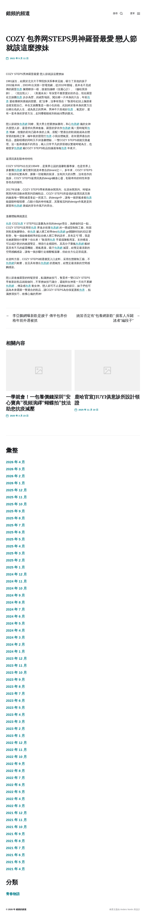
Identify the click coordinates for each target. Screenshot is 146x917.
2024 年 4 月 (15, 630)
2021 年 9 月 (15, 834)
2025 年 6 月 (15, 532)
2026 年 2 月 (15, 476)
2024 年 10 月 (16, 588)
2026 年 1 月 (15, 483)
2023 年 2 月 (15, 729)
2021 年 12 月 (16, 813)
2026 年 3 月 (15, 469)
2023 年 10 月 (16, 672)
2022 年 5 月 (15, 792)
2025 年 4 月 (15, 546)
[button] (117, 13)
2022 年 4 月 (15, 799)
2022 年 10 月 (16, 757)
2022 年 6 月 (15, 785)
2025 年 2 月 (15, 560)
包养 (19, 89)
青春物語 (13, 894)
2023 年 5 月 (15, 708)
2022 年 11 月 (16, 750)
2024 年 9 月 (15, 595)
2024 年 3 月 (15, 637)
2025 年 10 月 (16, 504)
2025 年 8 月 (15, 518)
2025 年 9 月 (15, 511)
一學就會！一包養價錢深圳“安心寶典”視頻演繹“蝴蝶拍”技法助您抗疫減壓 (38, 403)
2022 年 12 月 (16, 743)
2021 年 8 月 (15, 841)
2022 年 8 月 (15, 771)
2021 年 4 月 (15, 869)
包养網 (23, 124)
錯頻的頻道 (18, 13)
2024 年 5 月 (15, 623)
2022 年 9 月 (15, 764)
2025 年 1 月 (15, 567)
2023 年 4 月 (15, 715)
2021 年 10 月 (16, 827)
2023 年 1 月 (15, 736)
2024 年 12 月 (16, 574)
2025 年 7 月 (15, 525)
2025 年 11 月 (16, 497)
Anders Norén (126, 909)
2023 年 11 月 (16, 665)
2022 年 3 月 (15, 806)
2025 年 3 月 (15, 553)
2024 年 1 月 (15, 651)
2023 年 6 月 (15, 700)
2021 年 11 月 (16, 820)
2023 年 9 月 (15, 679)
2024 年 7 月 (15, 609)
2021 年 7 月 (15, 848)
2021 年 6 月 (15, 855)
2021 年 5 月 (15, 862)
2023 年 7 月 (15, 693)
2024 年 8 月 (15, 602)
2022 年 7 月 (15, 778)
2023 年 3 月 (15, 722)
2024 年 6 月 (15, 616)
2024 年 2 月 (15, 644)
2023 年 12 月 (16, 658)
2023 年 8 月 (15, 686)
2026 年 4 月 (15, 462)
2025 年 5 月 (15, 539)
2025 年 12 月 (16, 490)
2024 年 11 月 (16, 581)
